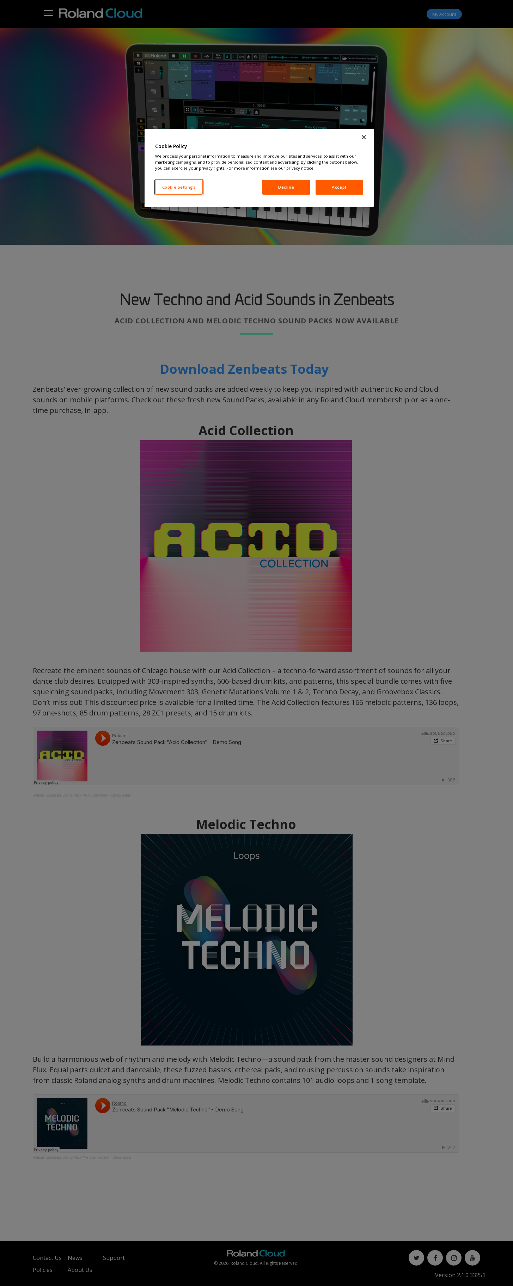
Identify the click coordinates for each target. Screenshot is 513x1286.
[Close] (364, 137)
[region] (259, 168)
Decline (286, 187)
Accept (339, 187)
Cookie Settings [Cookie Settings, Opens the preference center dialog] (179, 187)
